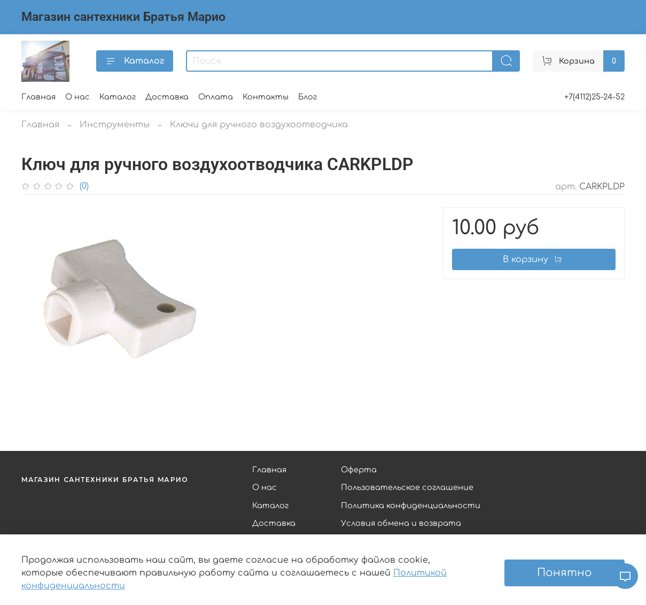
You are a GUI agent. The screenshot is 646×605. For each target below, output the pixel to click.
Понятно (564, 572)
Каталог (134, 61)
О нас (77, 97)
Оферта (359, 469)
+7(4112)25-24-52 (594, 97)
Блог (307, 97)
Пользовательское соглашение (407, 487)
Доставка (167, 97)
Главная (38, 97)
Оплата (215, 97)
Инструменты (115, 124)
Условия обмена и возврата (401, 523)
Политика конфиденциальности (410, 505)
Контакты (266, 97)
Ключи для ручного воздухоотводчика (259, 124)
